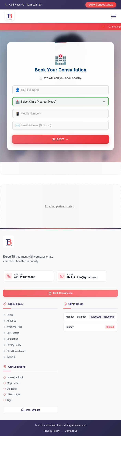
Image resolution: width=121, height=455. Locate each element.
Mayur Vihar (12, 398)
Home (8, 322)
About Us (10, 328)
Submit (58, 143)
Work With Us (30, 428)
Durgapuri (10, 404)
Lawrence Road (14, 391)
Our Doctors (12, 342)
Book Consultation (98, 5)
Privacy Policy (13, 356)
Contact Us (11, 349)
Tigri (7, 417)
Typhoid (9, 370)
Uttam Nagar (12, 411)
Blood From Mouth (15, 363)
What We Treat (13, 335)
